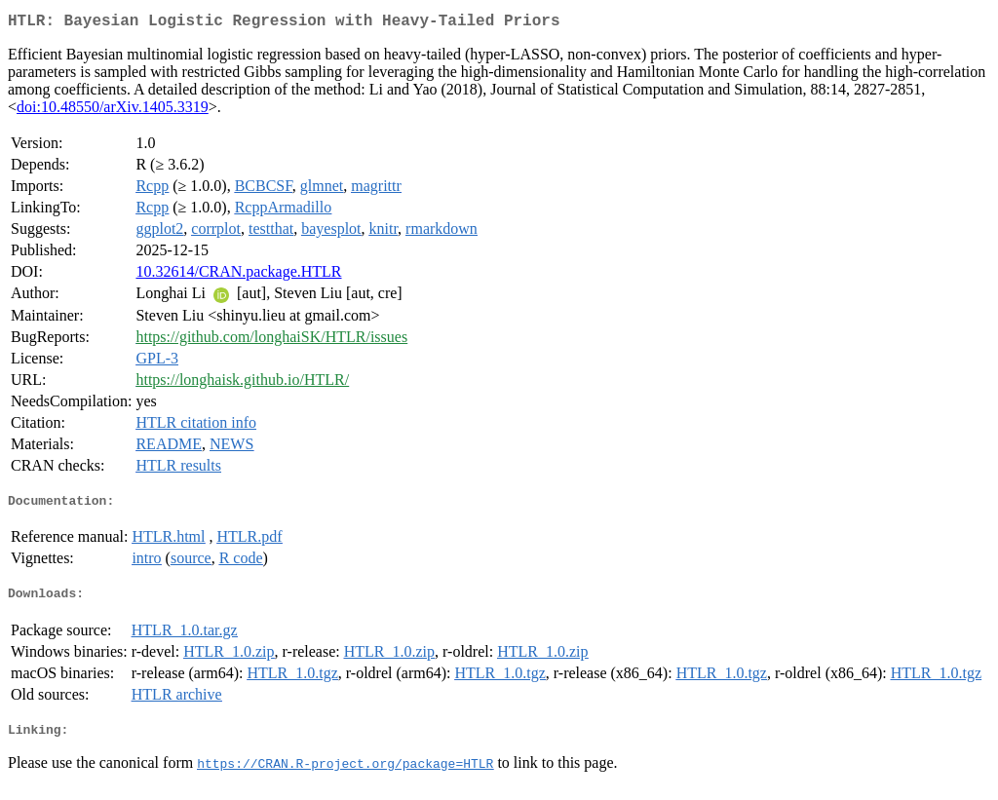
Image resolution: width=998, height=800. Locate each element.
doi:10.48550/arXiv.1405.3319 (113, 110)
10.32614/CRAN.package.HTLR (238, 275)
